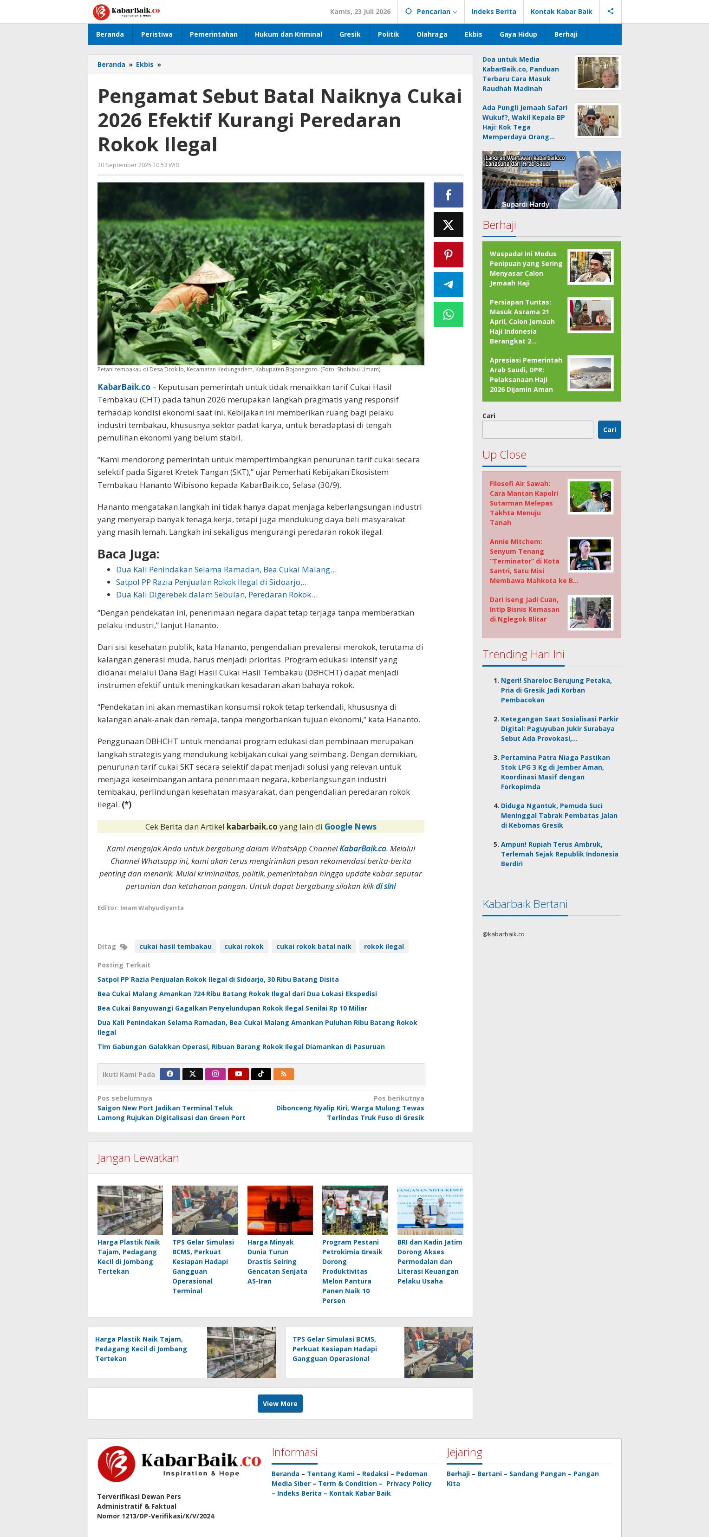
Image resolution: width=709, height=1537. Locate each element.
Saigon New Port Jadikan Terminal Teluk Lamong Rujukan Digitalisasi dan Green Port (176, 1107)
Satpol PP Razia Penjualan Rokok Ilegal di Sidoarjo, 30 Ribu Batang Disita (218, 979)
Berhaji (458, 1473)
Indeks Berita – (302, 1493)
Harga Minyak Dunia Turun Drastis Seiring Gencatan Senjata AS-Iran (277, 1261)
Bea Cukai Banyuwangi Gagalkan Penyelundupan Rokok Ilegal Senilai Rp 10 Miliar (232, 1008)
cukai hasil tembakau (175, 946)
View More (280, 1403)
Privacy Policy (409, 1483)
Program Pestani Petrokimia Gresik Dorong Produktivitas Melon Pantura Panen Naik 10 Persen (352, 1271)
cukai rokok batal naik (313, 946)
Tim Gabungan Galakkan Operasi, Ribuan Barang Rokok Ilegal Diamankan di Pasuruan (241, 1046)
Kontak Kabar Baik (360, 1493)
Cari (488, 415)
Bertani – (492, 1473)
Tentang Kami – (333, 1473)
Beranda (285, 1473)
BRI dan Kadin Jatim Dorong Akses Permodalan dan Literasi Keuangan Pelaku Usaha (429, 1261)
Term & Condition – (351, 1483)
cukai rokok (244, 946)
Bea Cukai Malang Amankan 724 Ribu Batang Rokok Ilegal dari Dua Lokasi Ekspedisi (237, 993)
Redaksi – (379, 1473)
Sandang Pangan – (541, 1473)
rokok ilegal (384, 946)
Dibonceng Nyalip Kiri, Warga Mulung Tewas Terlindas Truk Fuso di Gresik (345, 1107)
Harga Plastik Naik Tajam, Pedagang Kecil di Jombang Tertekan (141, 1349)
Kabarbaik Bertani (525, 903)
